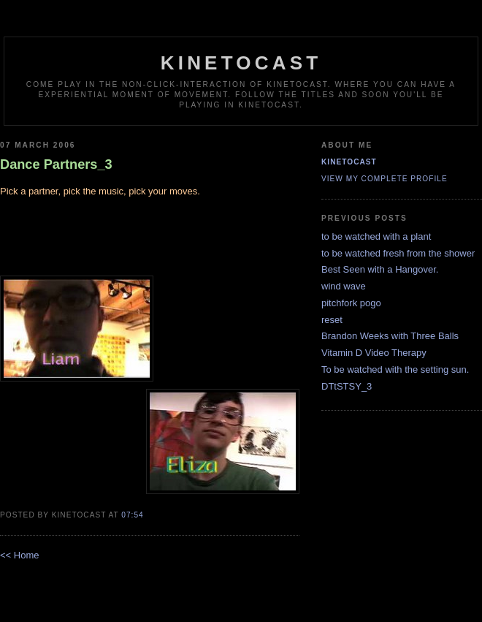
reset (332, 319)
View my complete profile (384, 179)
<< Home (19, 555)
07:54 (132, 515)
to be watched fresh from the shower (398, 253)
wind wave (343, 286)
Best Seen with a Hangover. (379, 269)
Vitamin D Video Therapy (373, 352)
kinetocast (241, 63)
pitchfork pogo (351, 302)
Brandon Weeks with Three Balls (390, 335)
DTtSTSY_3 (346, 386)
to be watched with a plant (376, 236)
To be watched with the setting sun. (395, 369)
